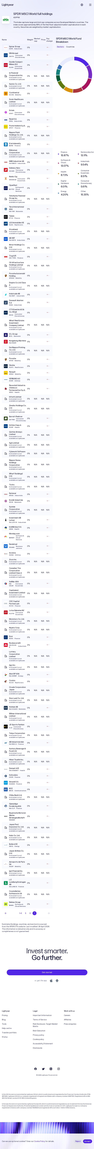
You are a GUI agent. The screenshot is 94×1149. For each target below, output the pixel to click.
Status (5, 1037)
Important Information (42, 1015)
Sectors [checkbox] (60, 47)
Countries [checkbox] (70, 47)
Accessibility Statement (43, 1044)
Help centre (7, 1028)
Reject (78, 1141)
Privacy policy (38, 1035)
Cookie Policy (39, 1141)
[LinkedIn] (51, 1068)
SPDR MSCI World (25, 14)
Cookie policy (38, 1039)
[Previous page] (6, 913)
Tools (4, 1024)
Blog (4, 1020)
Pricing (5, 1015)
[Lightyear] (8, 4)
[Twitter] (43, 1068)
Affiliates (67, 1020)
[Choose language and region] (81, 4)
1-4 (20, 913)
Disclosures (37, 1048)
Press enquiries (70, 1024)
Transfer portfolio (9, 1033)
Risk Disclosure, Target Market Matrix (45, 1025)
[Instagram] (58, 1068)
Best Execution (39, 1031)
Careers (67, 1015)
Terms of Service (39, 1020)
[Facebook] (35, 1068)
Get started (47, 972)
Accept (88, 1141)
